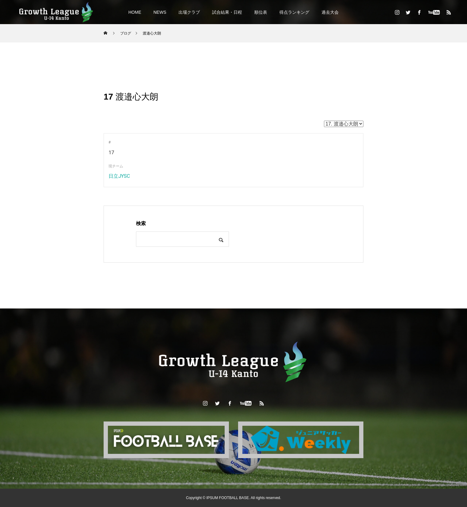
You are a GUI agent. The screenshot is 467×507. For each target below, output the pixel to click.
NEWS (159, 12)
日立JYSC (119, 176)
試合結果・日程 (227, 12)
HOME (134, 12)
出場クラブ (189, 12)
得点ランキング (294, 12)
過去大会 (330, 12)
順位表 (260, 12)
